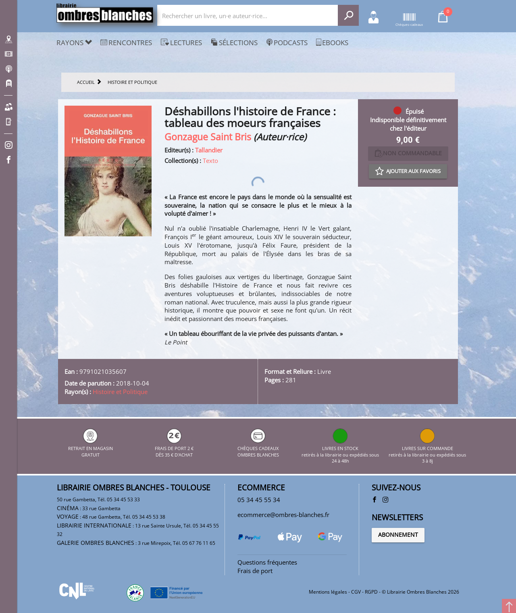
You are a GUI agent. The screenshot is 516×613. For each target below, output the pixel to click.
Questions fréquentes (267, 562)
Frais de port (255, 571)
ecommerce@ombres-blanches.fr (283, 515)
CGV (356, 591)
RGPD (371, 591)
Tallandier (209, 150)
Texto (210, 160)
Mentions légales (328, 591)
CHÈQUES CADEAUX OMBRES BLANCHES (258, 448)
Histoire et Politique (120, 392)
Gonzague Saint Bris (207, 137)
